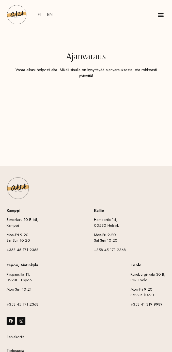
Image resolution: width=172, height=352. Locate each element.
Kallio (99, 210)
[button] (161, 15)
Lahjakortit (15, 337)
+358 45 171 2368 (22, 250)
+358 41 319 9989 (147, 304)
